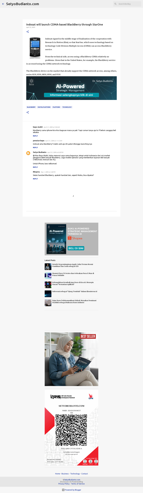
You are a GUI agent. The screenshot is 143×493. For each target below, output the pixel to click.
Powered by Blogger (71, 490)
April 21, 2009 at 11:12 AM (53, 140)
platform (56, 107)
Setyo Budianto (39, 152)
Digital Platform (44, 107)
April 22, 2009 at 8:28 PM (55, 152)
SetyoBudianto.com (22, 4)
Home (57, 474)
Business (65, 474)
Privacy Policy (63, 484)
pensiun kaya (38, 141)
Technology (75, 474)
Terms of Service (78, 484)
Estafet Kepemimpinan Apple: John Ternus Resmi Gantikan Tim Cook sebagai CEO (72, 265)
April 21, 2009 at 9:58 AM (52, 127)
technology (67, 107)
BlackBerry (31, 107)
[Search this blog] (129, 4)
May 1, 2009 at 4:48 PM (48, 172)
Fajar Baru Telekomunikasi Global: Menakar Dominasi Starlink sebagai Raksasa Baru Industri (74, 301)
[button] (27, 31)
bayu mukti (38, 127)
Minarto (36, 172)
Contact (84, 474)
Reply (35, 136)
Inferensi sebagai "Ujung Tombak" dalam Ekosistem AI (74, 291)
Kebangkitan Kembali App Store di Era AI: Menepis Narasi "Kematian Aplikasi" (73, 283)
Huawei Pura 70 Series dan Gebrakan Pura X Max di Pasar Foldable (73, 274)
